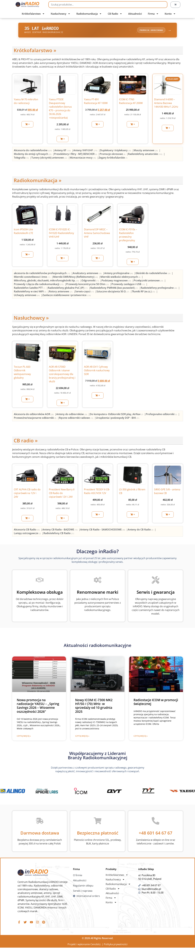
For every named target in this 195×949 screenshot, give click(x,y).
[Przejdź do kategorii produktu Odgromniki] (90, 281)
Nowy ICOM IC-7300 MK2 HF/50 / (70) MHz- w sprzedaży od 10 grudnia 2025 (94, 707)
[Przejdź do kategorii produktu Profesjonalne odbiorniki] (161, 415)
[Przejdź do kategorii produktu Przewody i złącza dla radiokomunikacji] (39, 285)
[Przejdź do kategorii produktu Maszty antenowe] (146, 151)
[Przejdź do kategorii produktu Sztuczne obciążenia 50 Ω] (113, 292)
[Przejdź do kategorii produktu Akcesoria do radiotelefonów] (33, 151)
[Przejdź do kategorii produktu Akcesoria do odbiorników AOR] (34, 415)
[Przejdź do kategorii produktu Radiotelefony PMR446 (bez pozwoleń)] (114, 288)
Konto (170, 13)
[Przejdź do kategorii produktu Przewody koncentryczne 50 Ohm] (87, 285)
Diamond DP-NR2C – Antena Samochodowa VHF (97, 234)
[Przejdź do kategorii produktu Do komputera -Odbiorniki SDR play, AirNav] (117, 415)
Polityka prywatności (115, 945)
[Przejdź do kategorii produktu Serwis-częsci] (84, 292)
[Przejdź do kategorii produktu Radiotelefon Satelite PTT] (30, 288)
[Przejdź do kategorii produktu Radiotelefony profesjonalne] (159, 288)
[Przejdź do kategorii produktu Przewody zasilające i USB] (128, 285)
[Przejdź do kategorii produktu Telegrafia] (21, 158)
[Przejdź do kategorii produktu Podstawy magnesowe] (117, 281)
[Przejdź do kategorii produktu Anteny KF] (62, 151)
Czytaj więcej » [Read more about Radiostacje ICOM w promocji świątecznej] (141, 737)
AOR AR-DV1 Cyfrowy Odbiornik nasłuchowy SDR (97, 371)
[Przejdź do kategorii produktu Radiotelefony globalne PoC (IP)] (68, 288)
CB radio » (26, 441)
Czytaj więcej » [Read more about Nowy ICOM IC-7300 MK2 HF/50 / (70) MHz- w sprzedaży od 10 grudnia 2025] (82, 737)
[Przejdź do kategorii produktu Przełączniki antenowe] (149, 281)
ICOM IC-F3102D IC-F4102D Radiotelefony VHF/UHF (61, 234)
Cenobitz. (95, 945)
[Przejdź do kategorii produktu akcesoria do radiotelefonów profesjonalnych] (42, 274)
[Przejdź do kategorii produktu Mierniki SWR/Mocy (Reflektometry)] (75, 277)
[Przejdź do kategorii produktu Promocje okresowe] (113, 155)
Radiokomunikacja (89, 13)
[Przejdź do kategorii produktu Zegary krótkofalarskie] (113, 158)
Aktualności (135, 13)
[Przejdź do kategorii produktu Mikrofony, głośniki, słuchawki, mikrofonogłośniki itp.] (46, 281)
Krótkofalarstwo (33, 13)
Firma (153, 13)
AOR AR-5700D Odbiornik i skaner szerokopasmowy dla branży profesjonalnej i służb (62, 375)
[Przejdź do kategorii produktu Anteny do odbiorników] (72, 415)
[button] (27, 125)
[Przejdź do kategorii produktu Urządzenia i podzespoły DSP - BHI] (117, 418)
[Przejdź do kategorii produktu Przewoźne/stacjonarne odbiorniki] (35, 418)
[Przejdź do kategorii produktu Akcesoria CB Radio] (27, 530)
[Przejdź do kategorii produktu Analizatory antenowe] (87, 274)
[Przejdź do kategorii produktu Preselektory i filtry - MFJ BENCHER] (76, 155)
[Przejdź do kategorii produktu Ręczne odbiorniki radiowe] (76, 418)
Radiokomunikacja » (37, 181)
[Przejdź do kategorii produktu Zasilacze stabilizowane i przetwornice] (66, 296)
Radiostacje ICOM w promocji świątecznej (156, 703)
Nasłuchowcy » (31, 318)
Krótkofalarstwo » (35, 51)
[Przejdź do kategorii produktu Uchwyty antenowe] (27, 296)
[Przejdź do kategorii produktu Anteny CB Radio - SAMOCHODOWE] (103, 530)
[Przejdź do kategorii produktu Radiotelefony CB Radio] (58, 534)
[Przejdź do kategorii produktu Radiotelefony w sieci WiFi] (30, 292)
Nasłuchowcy (60, 13)
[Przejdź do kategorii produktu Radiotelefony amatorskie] (145, 155)
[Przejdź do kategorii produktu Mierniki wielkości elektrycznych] (120, 277)
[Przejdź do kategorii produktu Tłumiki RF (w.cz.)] (144, 292)
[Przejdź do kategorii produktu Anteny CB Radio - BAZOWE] (60, 530)
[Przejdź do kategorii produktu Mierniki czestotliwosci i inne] (32, 277)
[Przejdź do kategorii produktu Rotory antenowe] (61, 292)
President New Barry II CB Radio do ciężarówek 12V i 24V (61, 494)
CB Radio (115, 13)
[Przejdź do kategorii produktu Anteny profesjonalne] (118, 274)
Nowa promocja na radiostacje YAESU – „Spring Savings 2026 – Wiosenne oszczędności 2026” (38, 707)
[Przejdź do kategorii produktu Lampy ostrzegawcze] (27, 534)
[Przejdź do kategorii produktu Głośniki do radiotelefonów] (153, 274)
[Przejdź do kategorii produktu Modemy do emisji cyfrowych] (33, 155)
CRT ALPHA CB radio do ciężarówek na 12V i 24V (27, 494)
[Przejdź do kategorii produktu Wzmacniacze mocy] (83, 158)
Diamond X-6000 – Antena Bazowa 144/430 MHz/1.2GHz (166, 104)
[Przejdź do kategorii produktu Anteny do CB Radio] (141, 530)
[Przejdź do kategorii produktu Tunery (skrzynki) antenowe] (49, 158)
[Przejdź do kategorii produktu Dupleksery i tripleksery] (116, 151)
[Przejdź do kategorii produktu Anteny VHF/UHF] (85, 151)
